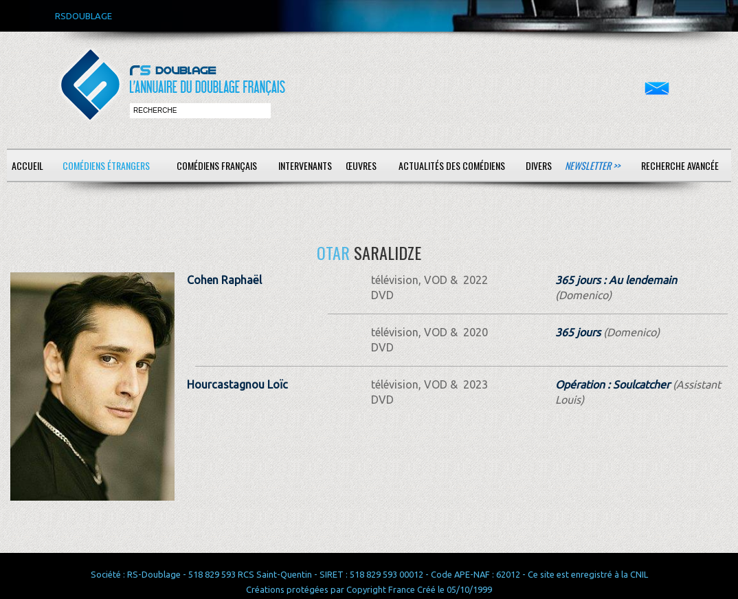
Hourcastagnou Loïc (237, 384)
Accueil (27, 165)
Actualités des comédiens (452, 165)
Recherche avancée (680, 165)
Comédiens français (217, 165)
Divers (539, 165)
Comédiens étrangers (106, 165)
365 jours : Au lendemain (616, 280)
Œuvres (361, 165)
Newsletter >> (592, 165)
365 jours (578, 332)
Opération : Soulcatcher (612, 384)
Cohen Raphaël (224, 280)
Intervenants (305, 165)
